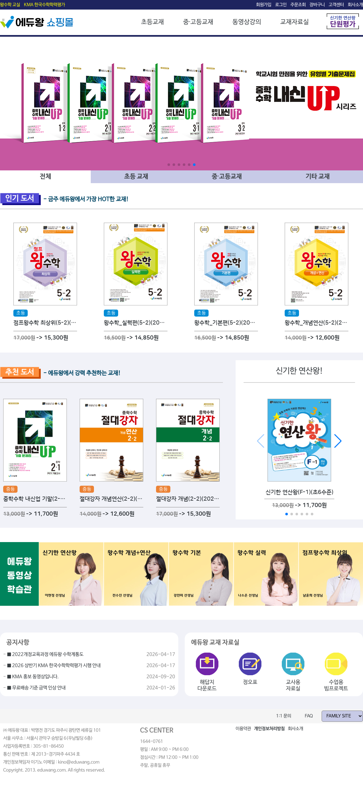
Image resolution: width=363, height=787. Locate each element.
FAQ (309, 716)
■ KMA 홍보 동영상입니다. (33, 677)
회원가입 (263, 4)
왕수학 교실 (10, 4)
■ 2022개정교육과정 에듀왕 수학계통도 (45, 654)
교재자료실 (294, 22)
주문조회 (298, 4)
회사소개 (355, 4)
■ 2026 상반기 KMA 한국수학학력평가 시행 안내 (54, 666)
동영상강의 (246, 22)
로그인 (281, 4)
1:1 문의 (283, 716)
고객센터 (336, 4)
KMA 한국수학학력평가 (44, 4)
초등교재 (152, 22)
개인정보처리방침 (269, 728)
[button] (168, 164)
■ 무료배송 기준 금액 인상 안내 (36, 688)
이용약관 (243, 728)
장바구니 (317, 4)
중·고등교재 (198, 22)
